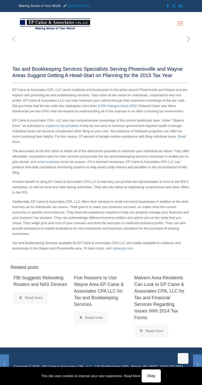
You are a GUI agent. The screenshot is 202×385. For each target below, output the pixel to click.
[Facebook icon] (168, 6)
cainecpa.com (123, 248)
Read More (132, 376)
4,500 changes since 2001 (117, 106)
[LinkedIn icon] (180, 6)
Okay (151, 376)
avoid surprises (48, 162)
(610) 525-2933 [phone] (78, 6)
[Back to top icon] (183, 358)
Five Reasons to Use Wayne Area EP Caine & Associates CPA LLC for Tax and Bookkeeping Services (99, 291)
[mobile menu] (180, 23)
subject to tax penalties (62, 126)
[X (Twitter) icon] (174, 6)
